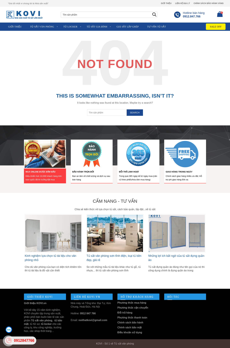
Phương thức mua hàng (131, 302)
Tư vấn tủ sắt (156, 26)
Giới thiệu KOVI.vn (35, 303)
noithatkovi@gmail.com (92, 320)
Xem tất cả (197, 134)
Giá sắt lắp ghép (127, 26)
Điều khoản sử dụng (129, 332)
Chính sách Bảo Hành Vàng (209, 3)
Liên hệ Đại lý (182, 3)
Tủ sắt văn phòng (42, 26)
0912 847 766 (88, 313)
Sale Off (216, 26)
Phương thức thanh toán (132, 317)
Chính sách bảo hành (130, 322)
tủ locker (46, 324)
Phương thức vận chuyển (132, 307)
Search (154, 14)
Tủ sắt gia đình (97, 26)
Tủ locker (70, 26)
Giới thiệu (166, 3)
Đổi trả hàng (124, 312)
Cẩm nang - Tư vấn (115, 201)
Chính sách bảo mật (129, 327)
